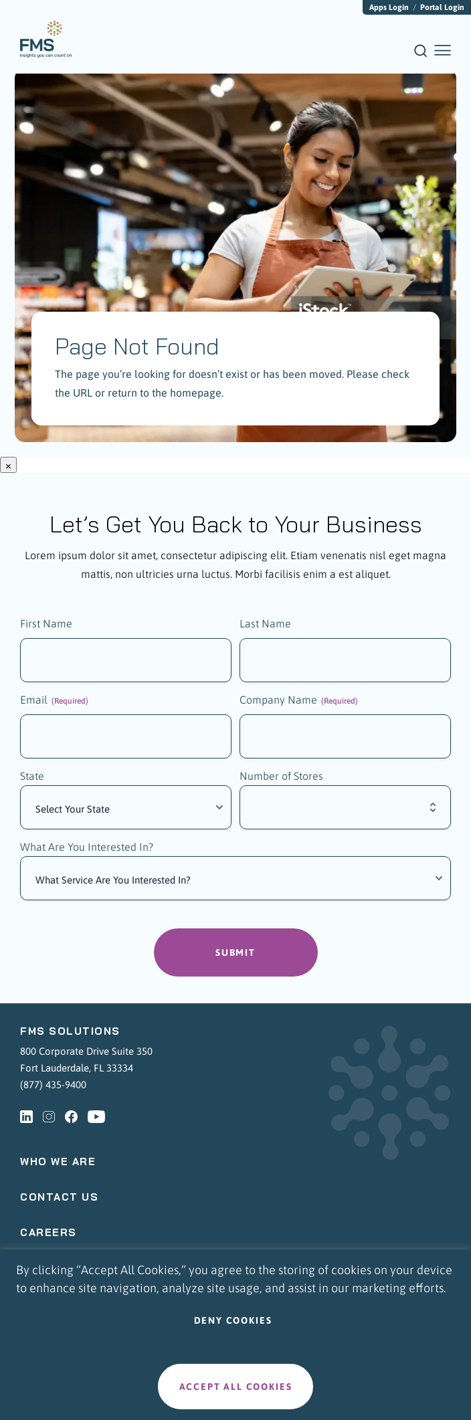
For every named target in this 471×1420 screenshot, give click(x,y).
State (32, 776)
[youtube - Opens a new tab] (96, 1116)
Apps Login (389, 7)
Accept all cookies (235, 1386)
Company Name (299, 700)
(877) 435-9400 (53, 1084)
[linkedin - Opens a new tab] (26, 1116)
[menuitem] (46, 39)
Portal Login (442, 7)
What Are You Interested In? (86, 847)
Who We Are (58, 1161)
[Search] (421, 55)
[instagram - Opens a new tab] (49, 1116)
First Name (46, 623)
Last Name (265, 623)
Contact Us (59, 1197)
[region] (235, 1334)
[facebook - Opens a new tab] (71, 1116)
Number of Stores (281, 776)
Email (54, 700)
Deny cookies (233, 1320)
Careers (48, 1232)
